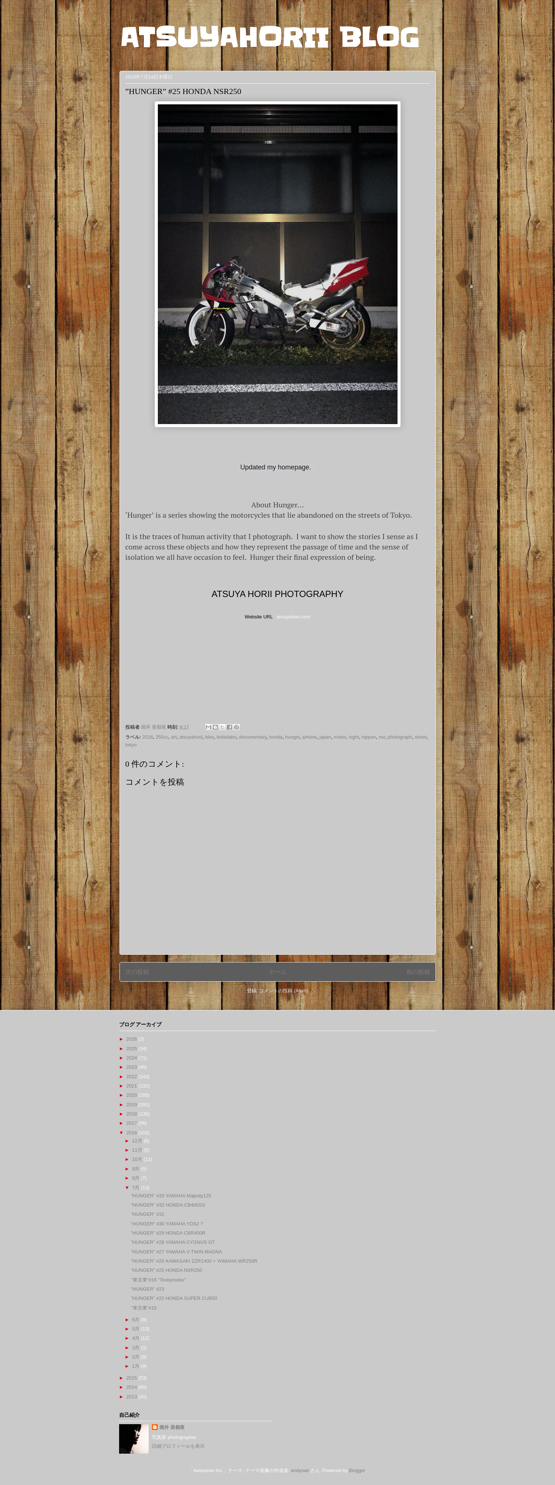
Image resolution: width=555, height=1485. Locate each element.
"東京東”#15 (144, 1308)
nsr (382, 737)
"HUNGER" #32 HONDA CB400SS (168, 1205)
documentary (252, 737)
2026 (132, 1039)
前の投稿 (418, 972)
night (353, 737)
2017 (132, 1123)
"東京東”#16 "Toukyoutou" (158, 1280)
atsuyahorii (190, 737)
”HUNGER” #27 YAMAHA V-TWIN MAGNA (176, 1252)
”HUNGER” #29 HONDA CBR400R (168, 1233)
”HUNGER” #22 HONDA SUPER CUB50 (174, 1298)
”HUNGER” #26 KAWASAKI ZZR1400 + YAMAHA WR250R (194, 1261)
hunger (292, 737)
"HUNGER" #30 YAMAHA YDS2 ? (167, 1223)
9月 (136, 1169)
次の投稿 (137, 972)
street (420, 737)
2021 (132, 1086)
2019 (132, 1104)
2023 (132, 1067)
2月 (136, 1357)
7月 (136, 1187)
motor (340, 737)
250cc (162, 737)
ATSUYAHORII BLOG (269, 38)
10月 (137, 1159)
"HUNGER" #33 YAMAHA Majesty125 (171, 1195)
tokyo (131, 744)
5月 (136, 1329)
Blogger (357, 1470)
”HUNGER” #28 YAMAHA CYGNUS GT (173, 1242)
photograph (400, 737)
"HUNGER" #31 (147, 1214)
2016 (147, 737)
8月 (136, 1178)
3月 (136, 1347)
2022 (132, 1076)
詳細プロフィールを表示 (178, 1446)
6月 (136, 1319)
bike (209, 737)
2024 (132, 1058)
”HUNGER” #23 (147, 1289)
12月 (137, 1141)
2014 (132, 1387)
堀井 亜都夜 (172, 1427)
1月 (136, 1366)
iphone (309, 737)
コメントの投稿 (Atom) (283, 990)
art (174, 737)
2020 (132, 1095)
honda (275, 737)
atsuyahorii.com (293, 617)
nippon (369, 737)
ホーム (278, 972)
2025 (132, 1048)
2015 (132, 1378)
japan (325, 737)
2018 (132, 1114)
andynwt (300, 1470)
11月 (137, 1150)
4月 (136, 1338)
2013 (132, 1396)
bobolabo (226, 737)
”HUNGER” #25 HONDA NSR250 (166, 1270)
